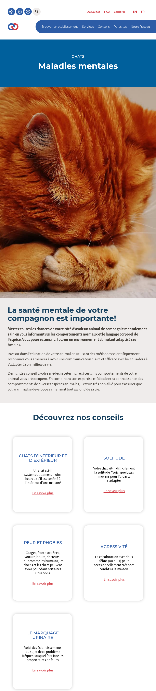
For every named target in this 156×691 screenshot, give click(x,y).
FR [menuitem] (143, 12)
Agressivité (114, 546)
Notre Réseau (140, 27)
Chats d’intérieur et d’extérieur (43, 458)
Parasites (120, 27)
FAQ (107, 11)
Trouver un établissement (60, 27)
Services (88, 27)
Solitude (114, 458)
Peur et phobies (43, 542)
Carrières (119, 11)
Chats (78, 56)
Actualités (93, 11)
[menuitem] (135, 11)
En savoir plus (42, 493)
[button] (37, 12)
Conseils (104, 27)
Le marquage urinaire (43, 635)
